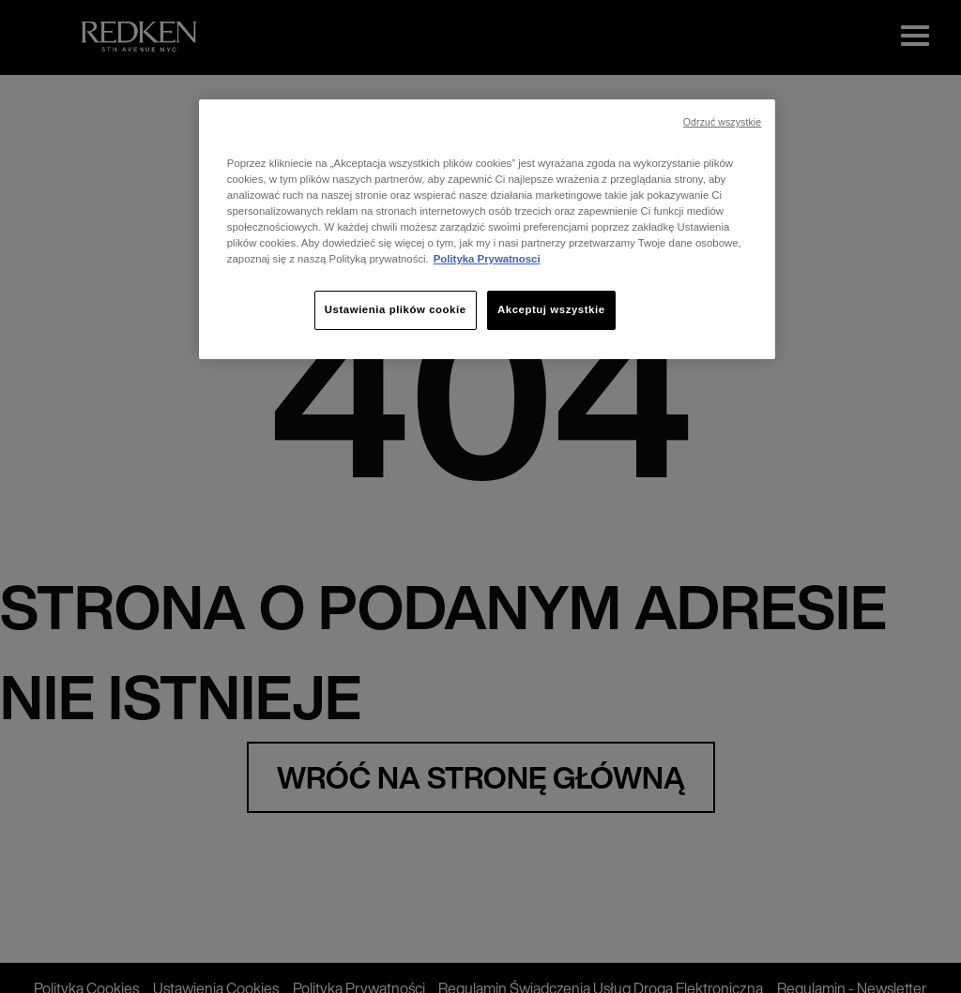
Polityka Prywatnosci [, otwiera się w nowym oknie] (487, 258)
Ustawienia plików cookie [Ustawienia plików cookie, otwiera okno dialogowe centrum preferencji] (395, 309)
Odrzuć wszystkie (722, 122)
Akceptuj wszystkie (551, 309)
